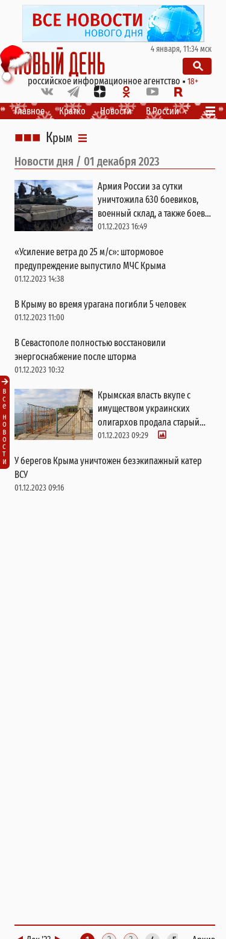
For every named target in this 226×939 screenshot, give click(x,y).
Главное (29, 111)
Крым (59, 138)
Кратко (72, 111)
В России (162, 111)
